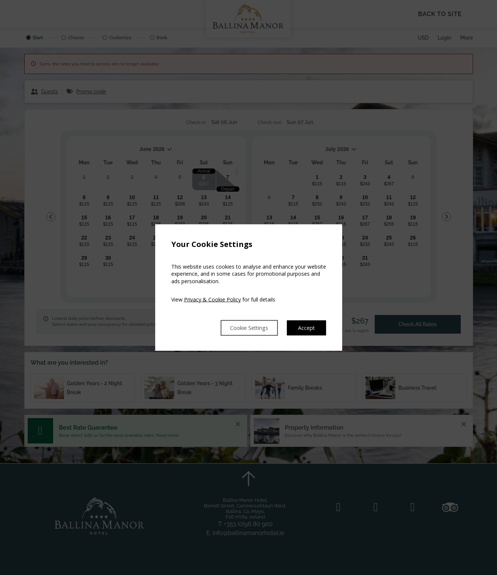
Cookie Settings (243, 328)
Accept (306, 328)
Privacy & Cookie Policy (212, 299)
